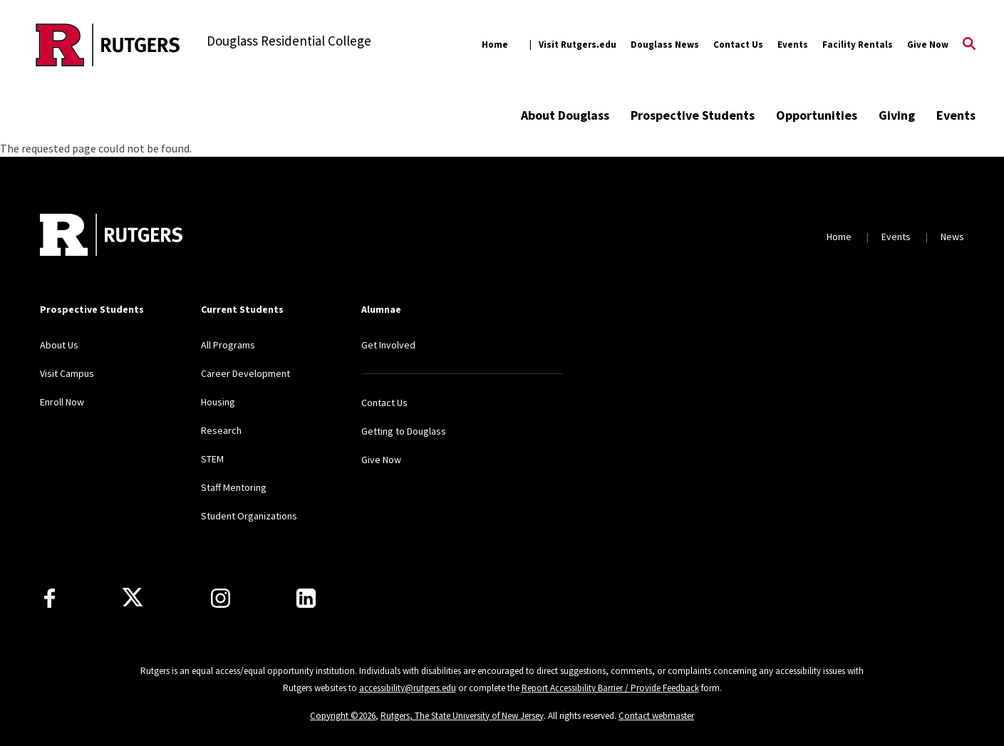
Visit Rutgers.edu (577, 44)
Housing (218, 401)
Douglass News (665, 44)
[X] (132, 598)
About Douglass (565, 115)
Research (221, 430)
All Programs (228, 344)
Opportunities (816, 115)
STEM (212, 458)
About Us (59, 344)
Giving (897, 115)
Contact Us (738, 44)
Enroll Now (62, 401)
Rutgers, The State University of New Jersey (462, 716)
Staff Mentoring (233, 487)
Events (792, 44)
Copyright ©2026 (343, 716)
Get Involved (388, 344)
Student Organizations (249, 515)
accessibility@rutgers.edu (407, 688)
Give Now (927, 44)
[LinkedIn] (306, 598)
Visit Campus (67, 373)
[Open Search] (969, 45)
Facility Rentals (857, 44)
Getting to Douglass (403, 431)
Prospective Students (693, 115)
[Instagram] (220, 598)
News (952, 236)
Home (495, 44)
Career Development (245, 373)
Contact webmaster (656, 716)
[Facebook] (49, 598)
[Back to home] (111, 236)
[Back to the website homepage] (108, 45)
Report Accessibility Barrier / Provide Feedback (610, 688)
